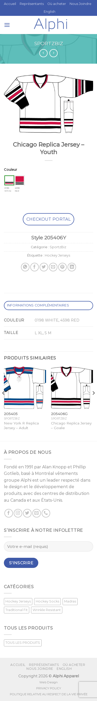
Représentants (32, 4)
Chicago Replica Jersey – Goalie (71, 425)
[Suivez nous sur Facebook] (8, 513)
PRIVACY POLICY (48, 688)
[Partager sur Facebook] (34, 267)
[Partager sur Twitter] (44, 267)
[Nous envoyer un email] (36, 513)
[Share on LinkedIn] (72, 267)
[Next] (93, 403)
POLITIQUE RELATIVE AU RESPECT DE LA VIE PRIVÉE (48, 694)
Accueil (10, 4)
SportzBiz (48, 43)
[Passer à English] (49, 12)
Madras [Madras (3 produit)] (70, 601)
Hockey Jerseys (57, 255)
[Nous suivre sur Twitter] (27, 513)
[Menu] (7, 24)
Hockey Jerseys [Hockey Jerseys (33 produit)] (18, 601)
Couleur (10, 169)
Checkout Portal (48, 219)
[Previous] (3, 403)
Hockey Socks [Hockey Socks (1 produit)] (47, 601)
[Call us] (46, 513)
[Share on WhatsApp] (25, 267)
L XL (39, 333)
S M (47, 333)
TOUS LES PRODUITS (22, 643)
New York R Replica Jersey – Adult (21, 425)
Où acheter (56, 4)
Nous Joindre (80, 4)
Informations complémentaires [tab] (38, 305)
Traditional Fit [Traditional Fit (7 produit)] (16, 610)
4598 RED (69, 320)
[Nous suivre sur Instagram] (18, 513)
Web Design (48, 682)
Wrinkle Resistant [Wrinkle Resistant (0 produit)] (47, 610)
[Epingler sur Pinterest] (62, 267)
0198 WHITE (46, 320)
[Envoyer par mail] (53, 267)
